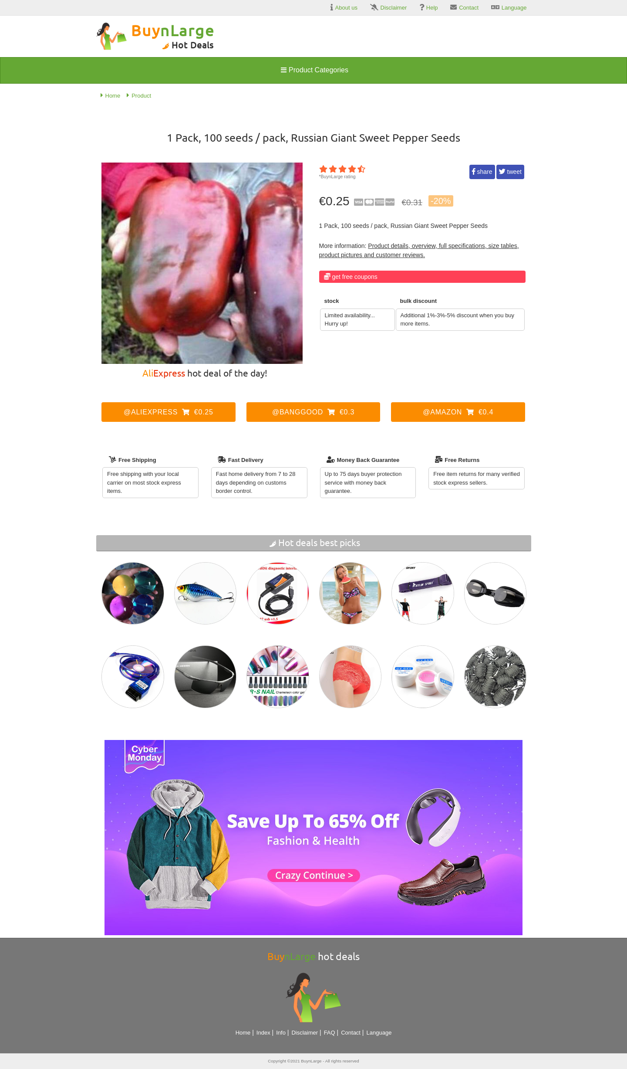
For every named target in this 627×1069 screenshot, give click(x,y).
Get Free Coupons (355, 276)
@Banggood (313, 412)
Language (379, 1032)
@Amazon (458, 412)
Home (243, 1032)
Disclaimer (304, 1032)
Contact (351, 1032)
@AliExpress (168, 412)
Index (263, 1032)
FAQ (329, 1032)
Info (281, 1032)
